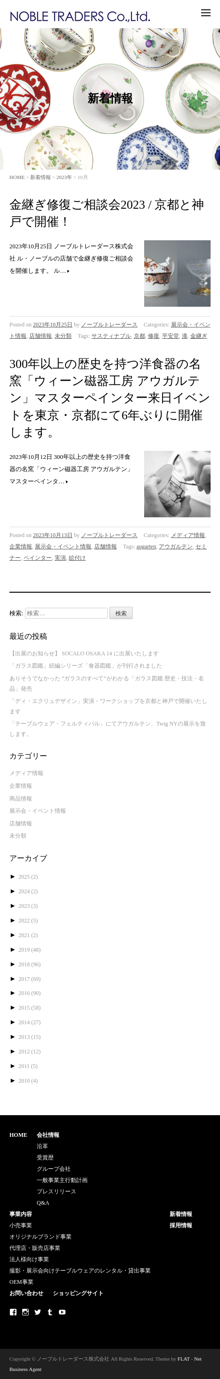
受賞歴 (45, 1157)
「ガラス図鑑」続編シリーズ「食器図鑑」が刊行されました (85, 665)
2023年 (64, 177)
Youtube (62, 1312)
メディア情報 (188, 535)
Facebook (13, 1312)
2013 (29, 1037)
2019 (29, 950)
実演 (60, 558)
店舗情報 (40, 336)
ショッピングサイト (78, 1293)
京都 (139, 336)
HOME (16, 177)
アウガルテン (176, 546)
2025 (28, 876)
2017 (29, 979)
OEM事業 (21, 1282)
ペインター (38, 558)
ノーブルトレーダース (109, 324)
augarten (146, 546)
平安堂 (170, 336)
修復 (153, 336)
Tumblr (50, 1312)
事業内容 (20, 1214)
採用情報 (181, 1225)
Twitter (37, 1312)
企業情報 (20, 546)
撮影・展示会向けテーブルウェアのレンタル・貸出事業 (80, 1270)
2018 (29, 964)
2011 (28, 1066)
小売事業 (20, 1225)
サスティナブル (111, 336)
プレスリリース (56, 1191)
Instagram (25, 1312)
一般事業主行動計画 (62, 1180)
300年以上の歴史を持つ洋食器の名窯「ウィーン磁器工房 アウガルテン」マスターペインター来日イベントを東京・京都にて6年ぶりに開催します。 (110, 398)
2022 (28, 920)
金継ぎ (198, 336)
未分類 (63, 336)
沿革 (42, 1146)
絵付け (77, 558)
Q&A (43, 1202)
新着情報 (40, 177)
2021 (28, 935)
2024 (28, 891)
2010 (28, 1080)
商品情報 (20, 798)
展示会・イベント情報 (63, 546)
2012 (29, 1051)
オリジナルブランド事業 (40, 1236)
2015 (29, 1007)
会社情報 (48, 1135)
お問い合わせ (26, 1293)
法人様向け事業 (29, 1259)
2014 (29, 1022)
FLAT (184, 1359)
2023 (28, 906)
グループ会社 (54, 1169)
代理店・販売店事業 (34, 1248)
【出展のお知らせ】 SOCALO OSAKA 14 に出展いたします (84, 653)
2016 (29, 993)
